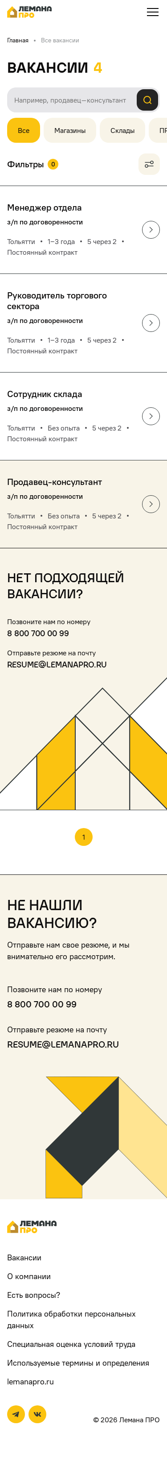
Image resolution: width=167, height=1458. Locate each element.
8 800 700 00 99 (38, 633)
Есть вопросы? (33, 1295)
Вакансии (24, 1257)
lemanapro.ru (30, 1381)
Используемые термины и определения (78, 1362)
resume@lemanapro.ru (57, 664)
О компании (29, 1276)
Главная (18, 40)
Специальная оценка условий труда (71, 1344)
